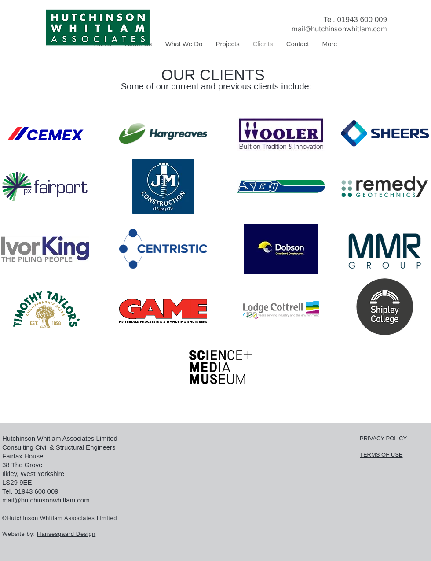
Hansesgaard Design (66, 534)
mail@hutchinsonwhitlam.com (339, 28)
